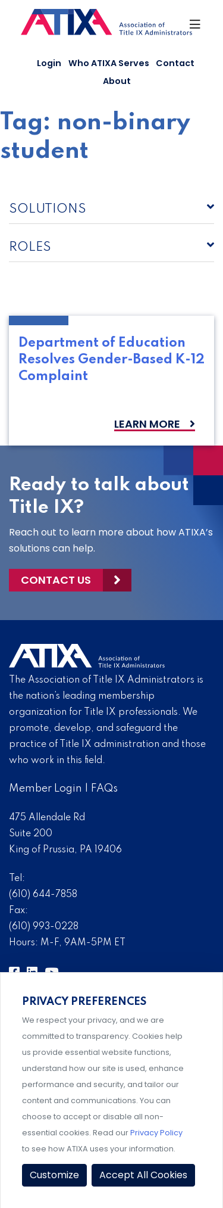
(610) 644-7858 (43, 894)
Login (49, 63)
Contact (175, 63)
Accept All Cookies (143, 1175)
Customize (54, 1175)
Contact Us (56, 579)
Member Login (45, 788)
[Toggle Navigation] (195, 27)
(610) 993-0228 (43, 927)
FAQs (104, 788)
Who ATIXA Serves (108, 63)
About (117, 81)
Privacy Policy (156, 1133)
